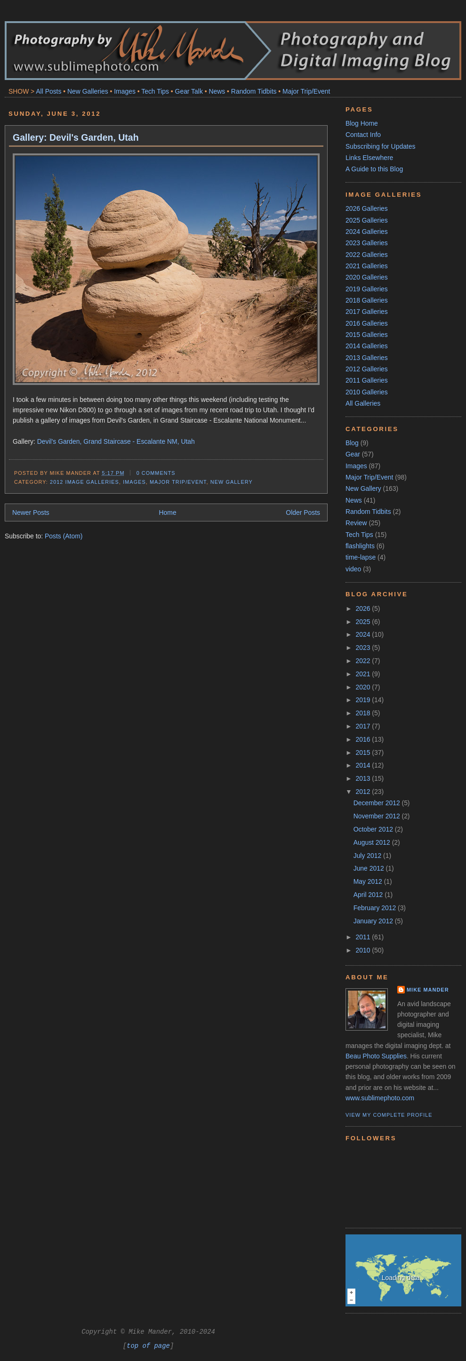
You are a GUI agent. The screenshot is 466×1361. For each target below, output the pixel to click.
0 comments (156, 473)
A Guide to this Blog (374, 169)
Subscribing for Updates (380, 146)
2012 (364, 791)
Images (125, 91)
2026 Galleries (366, 208)
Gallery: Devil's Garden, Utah (76, 137)
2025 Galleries (366, 220)
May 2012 (369, 881)
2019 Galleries (366, 289)
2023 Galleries (366, 243)
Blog (352, 443)
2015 (364, 752)
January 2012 (374, 921)
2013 (364, 778)
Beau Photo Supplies (376, 1056)
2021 (364, 674)
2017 (364, 726)
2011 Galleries (366, 380)
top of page (148, 1346)
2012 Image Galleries (84, 482)
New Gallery (231, 482)
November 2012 (378, 816)
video (353, 569)
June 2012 (370, 868)
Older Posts (303, 512)
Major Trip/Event (306, 91)
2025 (364, 621)
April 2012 (369, 894)
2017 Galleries (366, 311)
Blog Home (361, 123)
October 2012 (374, 829)
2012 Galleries (366, 369)
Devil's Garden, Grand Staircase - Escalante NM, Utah (116, 441)
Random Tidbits (254, 91)
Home (168, 512)
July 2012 (368, 855)
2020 (364, 687)
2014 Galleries (366, 346)
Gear (352, 454)
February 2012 (376, 908)
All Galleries (362, 403)
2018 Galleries (366, 300)
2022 (364, 660)
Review (356, 523)
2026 (364, 608)
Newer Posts (30, 512)
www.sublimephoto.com (379, 1098)
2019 (364, 700)
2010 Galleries (366, 392)
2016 (364, 739)
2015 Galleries (366, 334)
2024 (364, 634)
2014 (364, 765)
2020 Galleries (366, 277)
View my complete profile (389, 1115)
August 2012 (373, 842)
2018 (364, 713)
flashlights (360, 546)
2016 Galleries (366, 323)
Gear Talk (189, 91)
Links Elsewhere (369, 157)
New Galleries (87, 91)
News (217, 91)
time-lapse (360, 557)
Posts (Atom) (63, 536)
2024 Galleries (366, 231)
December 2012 (378, 803)
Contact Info (363, 134)
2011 (364, 937)
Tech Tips (155, 91)
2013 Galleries (366, 357)
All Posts (48, 91)
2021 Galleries (366, 266)
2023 (364, 647)
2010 (364, 950)
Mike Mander (428, 990)
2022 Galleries (366, 254)
